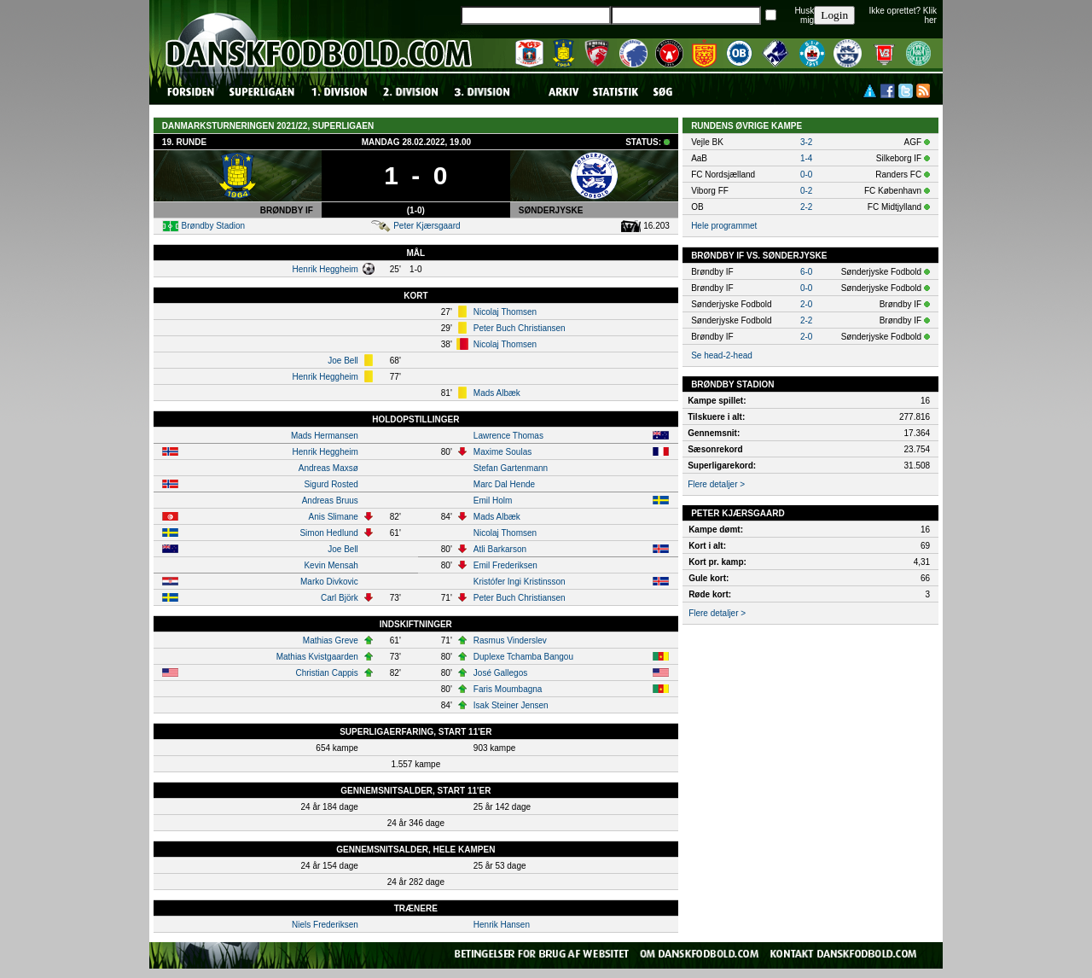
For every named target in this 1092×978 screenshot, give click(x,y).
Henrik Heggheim (325, 269)
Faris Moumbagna (508, 689)
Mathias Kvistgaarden (317, 656)
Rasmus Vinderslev (510, 640)
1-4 (806, 158)
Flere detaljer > (716, 484)
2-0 (806, 304)
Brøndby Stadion (214, 225)
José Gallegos (500, 673)
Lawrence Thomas (508, 435)
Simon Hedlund (328, 533)
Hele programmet (724, 225)
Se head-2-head (721, 355)
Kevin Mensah (330, 565)
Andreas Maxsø (328, 468)
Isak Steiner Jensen (511, 705)
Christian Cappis (326, 673)
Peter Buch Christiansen (519, 328)
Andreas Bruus (330, 500)
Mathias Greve (330, 640)
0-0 (806, 174)
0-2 (806, 190)
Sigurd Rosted (330, 484)
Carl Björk (339, 598)
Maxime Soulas (502, 452)
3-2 (806, 142)
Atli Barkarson (499, 549)
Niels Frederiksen (325, 924)
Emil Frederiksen (505, 565)
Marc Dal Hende (504, 484)
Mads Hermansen (324, 435)
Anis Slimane (332, 516)
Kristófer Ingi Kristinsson (519, 581)
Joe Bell (343, 360)
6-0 (806, 272)
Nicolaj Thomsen (505, 312)
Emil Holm (493, 500)
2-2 (806, 207)
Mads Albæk (496, 393)
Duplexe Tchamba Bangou (523, 656)
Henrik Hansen (501, 924)
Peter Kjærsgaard (426, 225)
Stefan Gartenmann (510, 468)
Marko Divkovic (329, 581)
